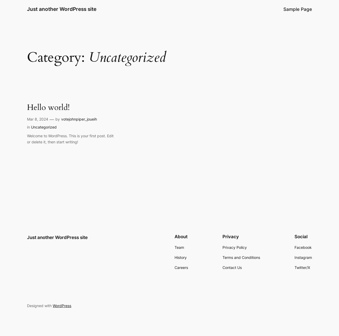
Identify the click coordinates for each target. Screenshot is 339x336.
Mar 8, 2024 (37, 119)
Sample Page (297, 9)
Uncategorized (44, 127)
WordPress (62, 305)
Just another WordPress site (61, 9)
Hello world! (48, 108)
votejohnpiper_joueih (79, 119)
